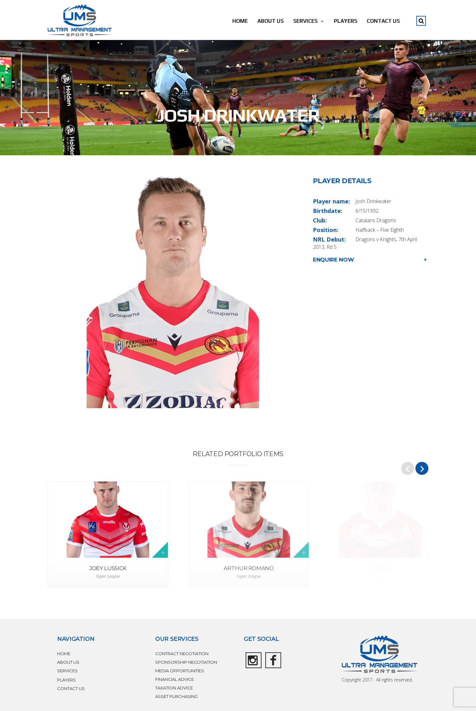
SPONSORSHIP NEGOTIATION (186, 662)
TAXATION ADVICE (174, 687)
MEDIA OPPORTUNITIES (179, 670)
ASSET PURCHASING (176, 696)
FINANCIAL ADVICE (174, 679)
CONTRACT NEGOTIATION (181, 653)
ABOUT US (270, 21)
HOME (240, 21)
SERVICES (308, 21)
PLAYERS (345, 21)
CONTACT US (383, 21)
